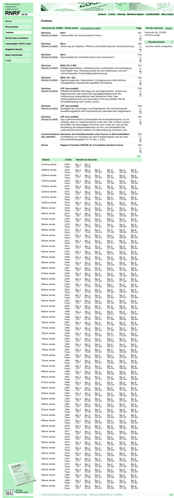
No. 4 (109, 170)
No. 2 (87, 164)
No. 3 (97, 170)
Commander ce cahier (90, 28)
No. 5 (122, 170)
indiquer (168, 28)
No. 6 (133, 170)
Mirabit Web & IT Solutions (111, 495)
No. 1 (78, 164)
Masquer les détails (49, 35)
